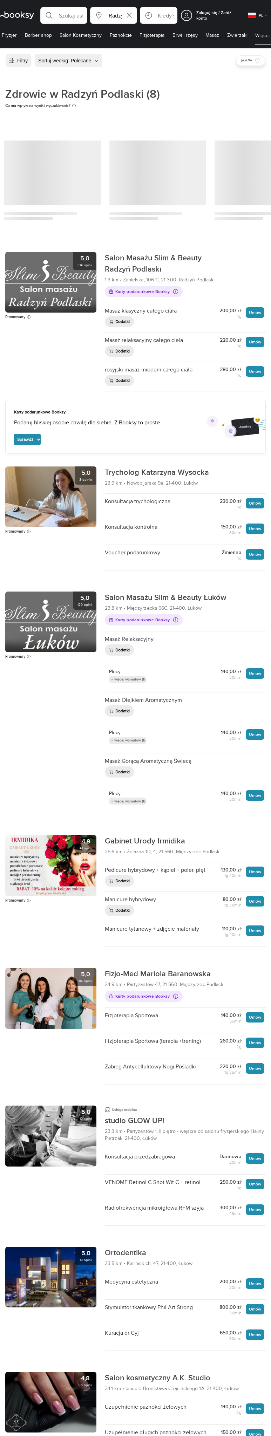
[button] (63, 15)
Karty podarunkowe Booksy (143, 291)
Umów (255, 312)
